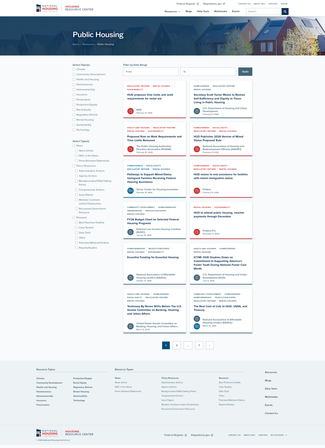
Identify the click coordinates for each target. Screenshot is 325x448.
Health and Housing (46, 387)
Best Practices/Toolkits (230, 382)
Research (223, 378)
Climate (40, 378)
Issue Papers (167, 400)
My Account (279, 435)
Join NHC (273, 3)
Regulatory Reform (82, 387)
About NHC (259, 3)
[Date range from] (150, 71)
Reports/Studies (227, 404)
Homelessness (43, 391)
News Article (121, 382)
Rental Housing (81, 391)
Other (222, 395)
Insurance (41, 400)
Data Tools (224, 391)
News (118, 378)
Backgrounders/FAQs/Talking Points (178, 391)
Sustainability (80, 396)
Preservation (42, 405)
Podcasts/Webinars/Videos (232, 400)
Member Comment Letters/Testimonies (180, 404)
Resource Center (79, 8)
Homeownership (44, 396)
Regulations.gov (214, 4)
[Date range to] (208, 71)
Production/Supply (82, 378)
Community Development (49, 382)
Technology (79, 400)
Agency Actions (169, 387)
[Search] (285, 11)
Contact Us (244, 3)
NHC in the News (123, 387)
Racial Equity (80, 382)
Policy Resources (170, 378)
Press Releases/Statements (128, 391)
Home (76, 44)
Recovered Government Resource (178, 409)
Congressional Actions (172, 395)
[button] (172, 11)
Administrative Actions (172, 382)
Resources (88, 44)
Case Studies (225, 387)
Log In (284, 3)
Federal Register (188, 4)
